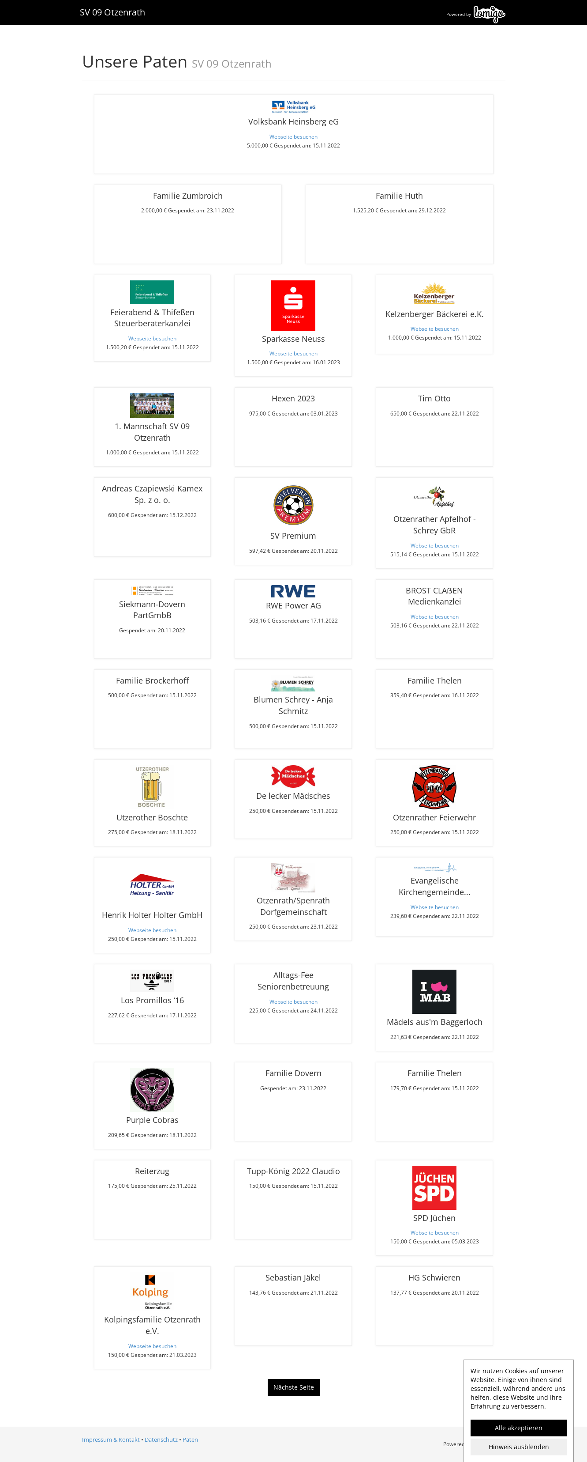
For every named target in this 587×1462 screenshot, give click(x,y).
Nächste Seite (293, 1387)
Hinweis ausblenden (519, 1447)
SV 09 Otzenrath (112, 12)
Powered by (475, 14)
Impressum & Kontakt (111, 1439)
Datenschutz (161, 1439)
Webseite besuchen (293, 136)
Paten (190, 1439)
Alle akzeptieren (518, 1428)
